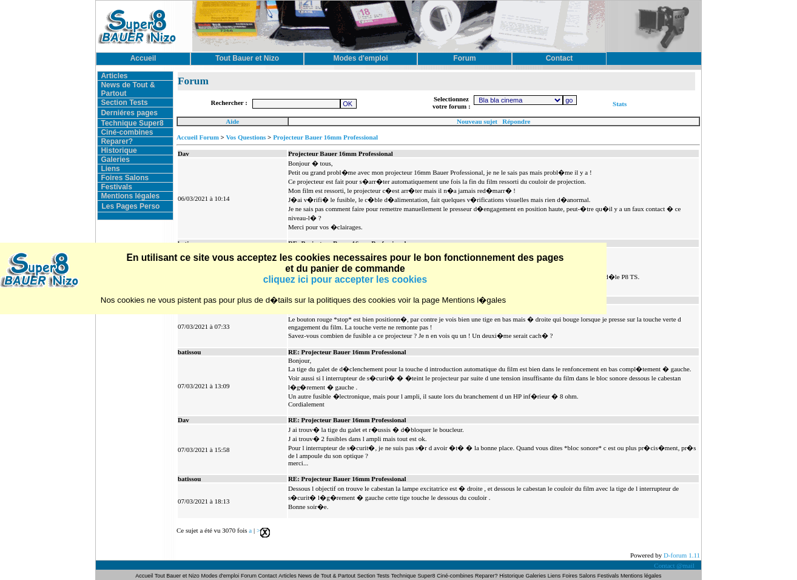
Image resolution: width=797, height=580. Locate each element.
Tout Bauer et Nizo (177, 576)
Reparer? (117, 141)
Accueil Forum (198, 137)
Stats (620, 103)
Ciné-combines (127, 132)
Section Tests (124, 102)
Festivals (116, 187)
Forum (249, 576)
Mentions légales (130, 196)
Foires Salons (125, 178)
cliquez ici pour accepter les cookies (345, 279)
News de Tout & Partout (326, 576)
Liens (110, 168)
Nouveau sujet (477, 121)
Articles (114, 76)
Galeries (115, 159)
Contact (267, 576)
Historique (118, 150)
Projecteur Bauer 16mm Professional (325, 137)
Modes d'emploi (220, 576)
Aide (232, 121)
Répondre (516, 121)
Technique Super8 (132, 123)
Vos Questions (246, 137)
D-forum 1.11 (682, 555)
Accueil (144, 576)
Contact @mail (675, 565)
